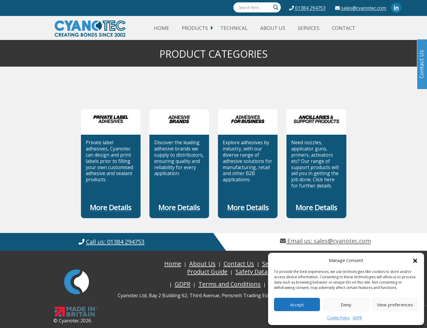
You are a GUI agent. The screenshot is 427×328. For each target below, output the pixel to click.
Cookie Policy (338, 317)
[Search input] (254, 7)
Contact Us (239, 264)
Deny (346, 305)
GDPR (357, 317)
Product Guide (207, 272)
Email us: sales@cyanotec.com (325, 241)
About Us (272, 28)
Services (308, 28)
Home (161, 28)
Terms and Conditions (229, 284)
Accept (297, 305)
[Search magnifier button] (276, 7)
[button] (415, 260)
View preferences (395, 305)
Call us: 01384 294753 (115, 242)
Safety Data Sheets (261, 272)
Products (195, 28)
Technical (234, 28)
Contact (343, 28)
